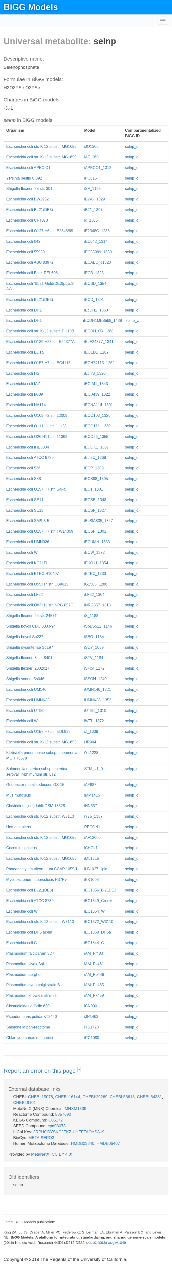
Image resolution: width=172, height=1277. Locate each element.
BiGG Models (31, 7)
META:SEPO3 (41, 1137)
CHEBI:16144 (67, 1097)
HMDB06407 (108, 1143)
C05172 (55, 1120)
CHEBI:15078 (40, 1097)
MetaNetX (40, 1154)
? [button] (79, 1069)
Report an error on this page (40, 1070)
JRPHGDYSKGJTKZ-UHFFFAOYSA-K (68, 1132)
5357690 (63, 1114)
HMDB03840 (82, 1143)
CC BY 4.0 (61, 1154)
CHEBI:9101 (24, 1102)
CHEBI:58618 (122, 1097)
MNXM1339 (75, 1108)
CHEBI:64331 (149, 1097)
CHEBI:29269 (94, 1097)
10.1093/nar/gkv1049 (109, 1242)
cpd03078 (57, 1126)
